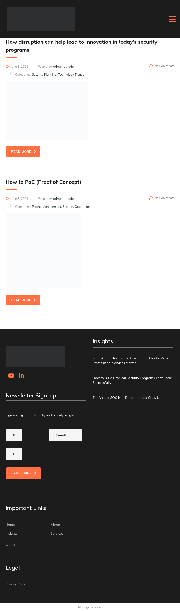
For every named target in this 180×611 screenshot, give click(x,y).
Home (10, 524)
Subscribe (25, 473)
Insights (12, 533)
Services (57, 533)
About (55, 524)
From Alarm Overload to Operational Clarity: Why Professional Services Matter (130, 360)
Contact (11, 545)
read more (23, 151)
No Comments (161, 66)
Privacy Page (15, 584)
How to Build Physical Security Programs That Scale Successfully (132, 380)
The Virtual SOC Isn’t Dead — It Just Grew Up (127, 398)
